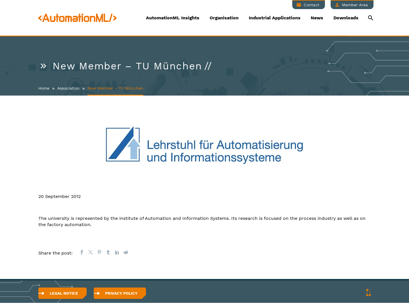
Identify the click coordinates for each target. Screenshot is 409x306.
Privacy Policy (121, 293)
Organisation (224, 17)
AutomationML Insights (172, 17)
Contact (311, 5)
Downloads (345, 17)
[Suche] (369, 17)
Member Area (355, 5)
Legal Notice (64, 293)
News (317, 17)
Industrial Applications (275, 17)
